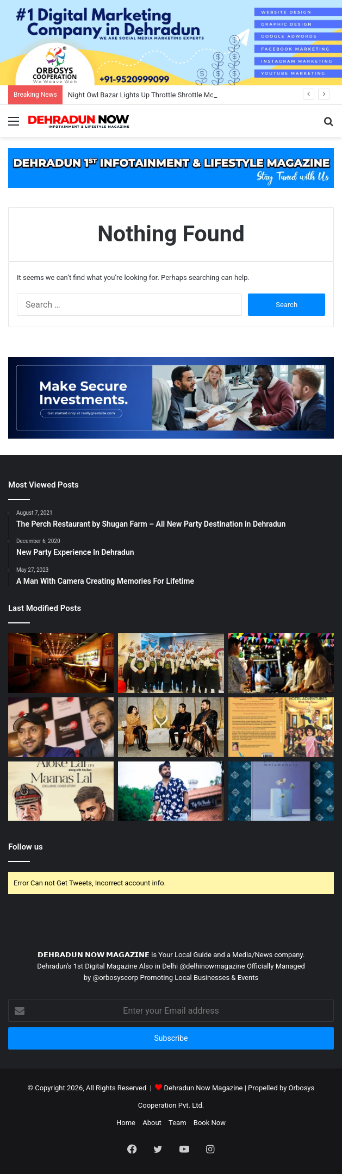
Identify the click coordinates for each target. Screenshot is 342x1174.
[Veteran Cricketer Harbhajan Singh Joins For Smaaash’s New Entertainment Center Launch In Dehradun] (61, 727)
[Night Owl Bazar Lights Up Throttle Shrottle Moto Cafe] (281, 663)
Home (125, 1123)
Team (177, 1123)
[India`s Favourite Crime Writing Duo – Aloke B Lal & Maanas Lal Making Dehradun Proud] (61, 791)
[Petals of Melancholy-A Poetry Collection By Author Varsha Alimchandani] (281, 791)
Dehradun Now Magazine (203, 1088)
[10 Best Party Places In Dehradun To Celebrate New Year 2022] (61, 663)
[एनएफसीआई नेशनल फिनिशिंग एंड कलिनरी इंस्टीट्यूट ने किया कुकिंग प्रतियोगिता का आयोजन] (170, 663)
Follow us (25, 847)
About (151, 1123)
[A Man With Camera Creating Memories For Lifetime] (170, 791)
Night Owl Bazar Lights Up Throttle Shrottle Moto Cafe (152, 95)
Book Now (210, 1123)
